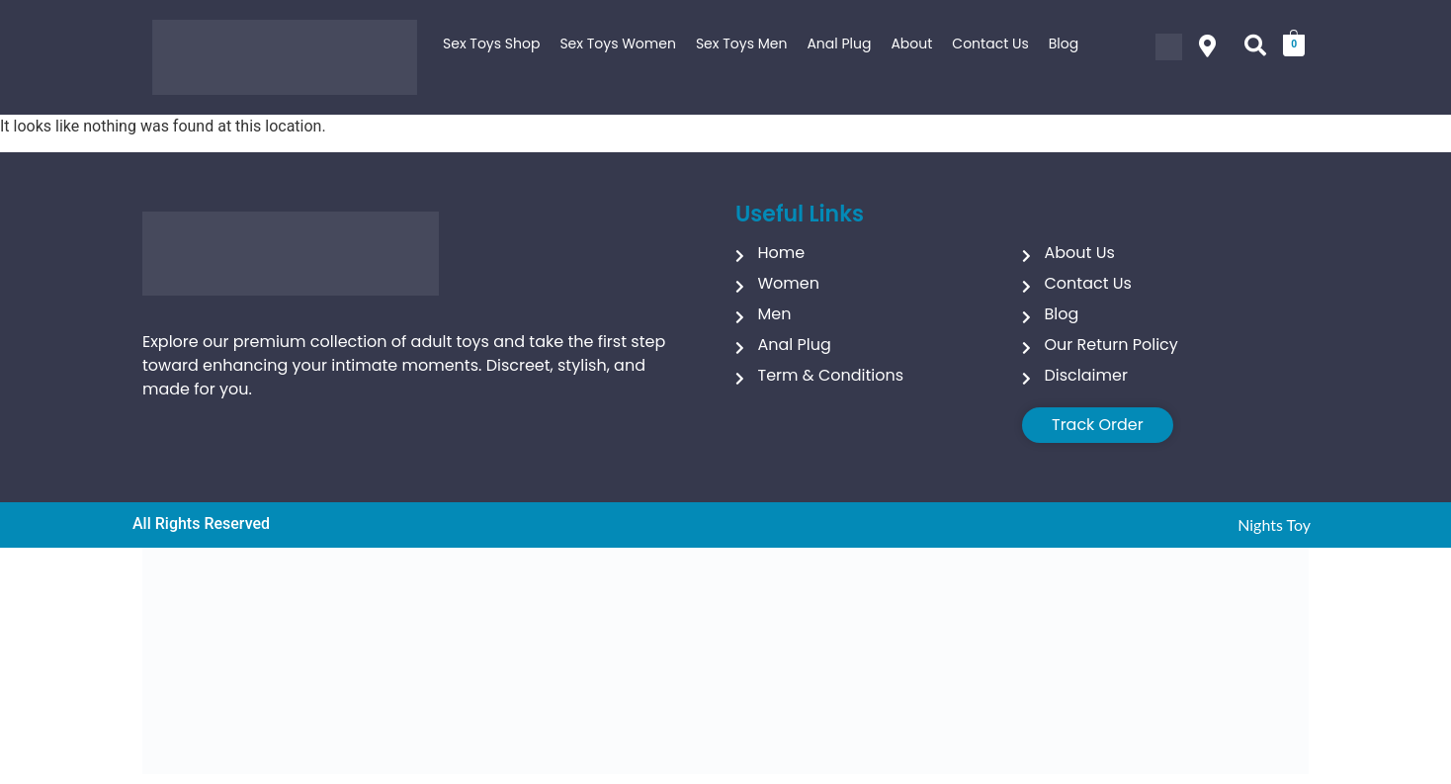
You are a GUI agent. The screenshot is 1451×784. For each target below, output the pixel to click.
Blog (1063, 43)
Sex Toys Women (617, 43)
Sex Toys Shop (491, 43)
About (911, 43)
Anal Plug (839, 43)
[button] (1207, 46)
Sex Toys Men (742, 43)
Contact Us (990, 43)
